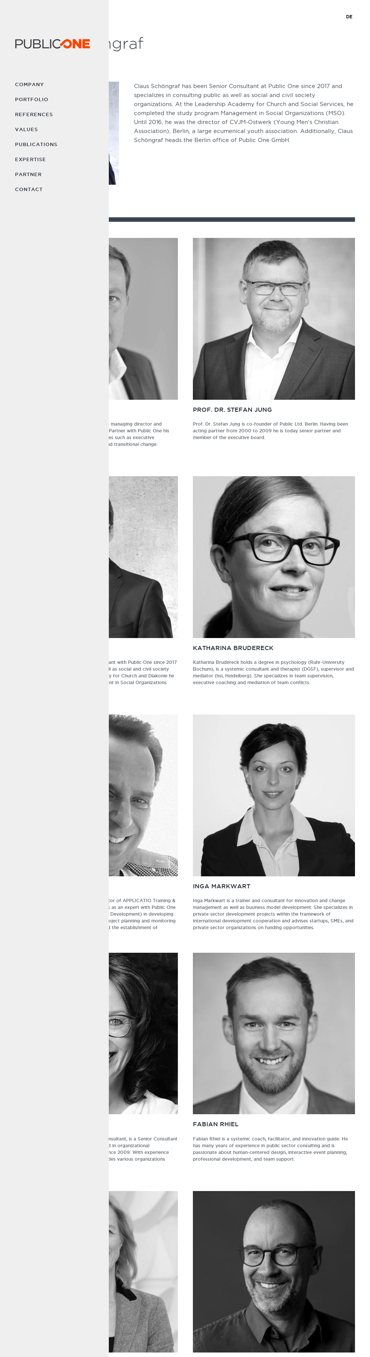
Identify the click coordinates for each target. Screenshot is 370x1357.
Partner (28, 174)
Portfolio (31, 99)
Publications (36, 144)
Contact (29, 189)
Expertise (30, 159)
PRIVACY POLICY (232, 1338)
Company (29, 84)
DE (349, 16)
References (34, 114)
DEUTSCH (267, 1338)
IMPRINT (197, 1338)
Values (26, 129)
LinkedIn (301, 1312)
